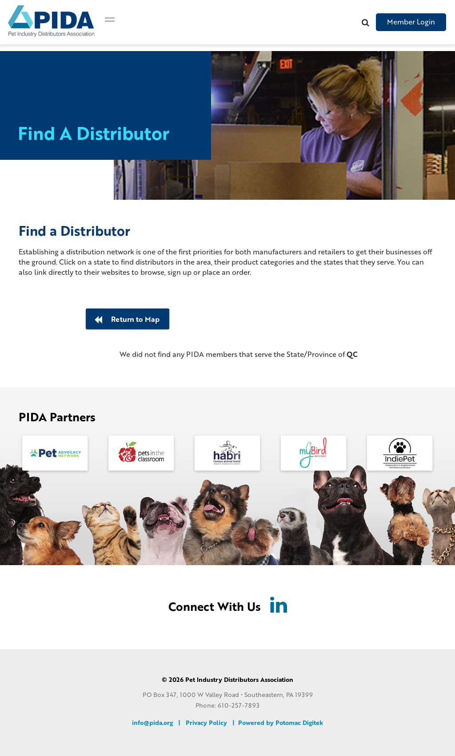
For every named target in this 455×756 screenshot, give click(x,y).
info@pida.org (152, 722)
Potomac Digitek (299, 722)
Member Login (411, 21)
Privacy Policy (206, 722)
